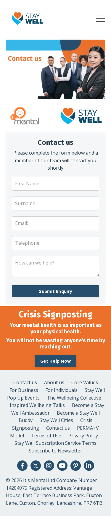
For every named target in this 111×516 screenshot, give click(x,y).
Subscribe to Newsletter (55, 450)
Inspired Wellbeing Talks (37, 405)
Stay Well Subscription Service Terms (55, 443)
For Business (23, 390)
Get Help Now (55, 361)
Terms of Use (46, 435)
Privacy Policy (83, 435)
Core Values (84, 382)
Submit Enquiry (55, 291)
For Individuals (61, 390)
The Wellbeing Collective (74, 398)
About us (54, 382)
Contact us (25, 382)
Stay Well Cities (56, 420)
